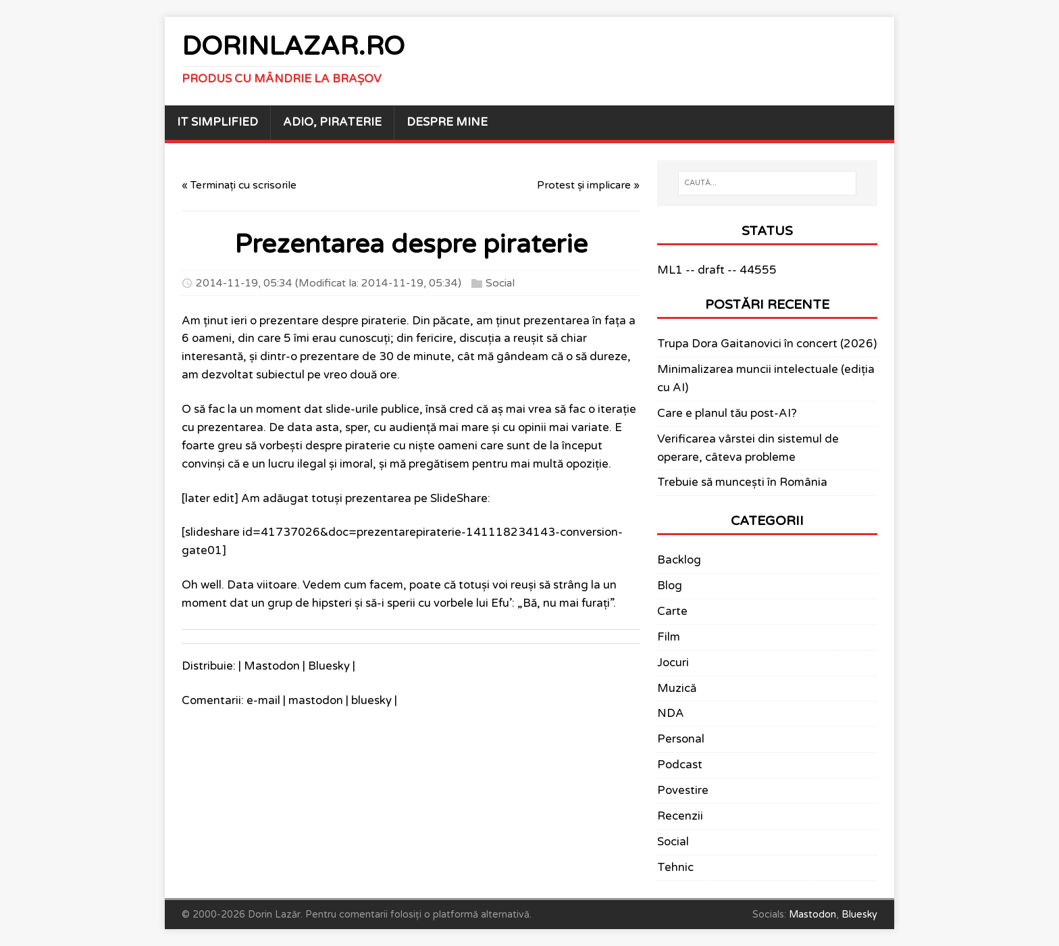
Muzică (676, 688)
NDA (670, 713)
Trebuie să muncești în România (742, 482)
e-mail (263, 700)
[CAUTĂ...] (767, 183)
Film (668, 637)
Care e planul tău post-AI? (727, 413)
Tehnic (675, 867)
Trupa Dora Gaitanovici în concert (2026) (767, 344)
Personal (680, 739)
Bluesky (329, 666)
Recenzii (680, 816)
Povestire (682, 790)
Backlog (679, 560)
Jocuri (673, 663)
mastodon (315, 700)
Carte (672, 611)
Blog (669, 586)
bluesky (371, 700)
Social (500, 283)
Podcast (679, 765)
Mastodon (272, 666)
